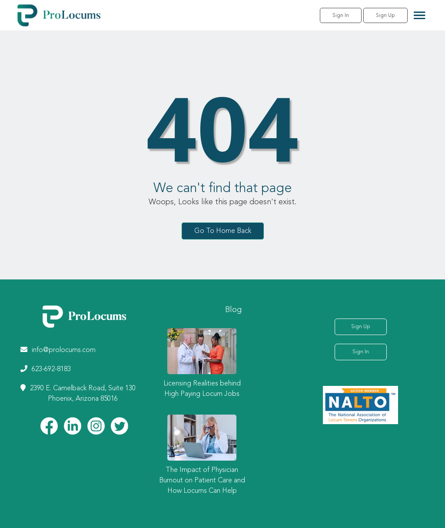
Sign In (340, 15)
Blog (233, 310)
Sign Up (385, 15)
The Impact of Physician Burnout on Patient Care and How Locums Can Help (202, 481)
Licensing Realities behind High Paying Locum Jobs (202, 389)
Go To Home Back (222, 230)
